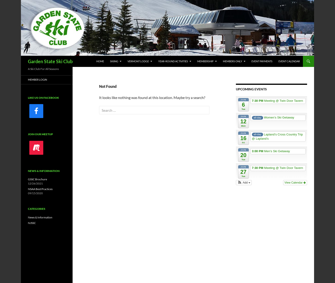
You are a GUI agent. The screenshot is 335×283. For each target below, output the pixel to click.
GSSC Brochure (37, 179)
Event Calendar (289, 61)
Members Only (232, 61)
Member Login (37, 79)
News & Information (40, 217)
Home (100, 61)
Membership (205, 61)
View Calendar (295, 182)
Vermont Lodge (138, 61)
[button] (243, 182)
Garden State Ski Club (50, 61)
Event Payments (261, 61)
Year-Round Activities (173, 61)
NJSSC (32, 223)
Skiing (114, 61)
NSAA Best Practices (40, 189)
